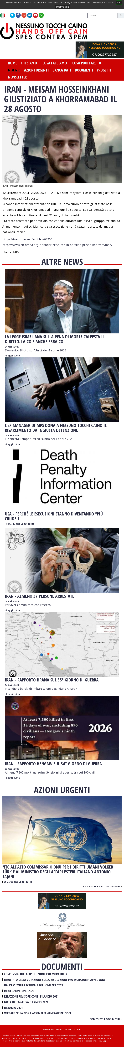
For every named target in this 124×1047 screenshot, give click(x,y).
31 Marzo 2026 (11, 882)
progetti (104, 70)
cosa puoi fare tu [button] (87, 62)
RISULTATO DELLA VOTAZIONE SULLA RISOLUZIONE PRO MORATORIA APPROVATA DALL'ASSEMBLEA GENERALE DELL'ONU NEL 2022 (54, 982)
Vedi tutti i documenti (106, 1019)
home (12, 62)
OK (119, 2)
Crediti (77, 1029)
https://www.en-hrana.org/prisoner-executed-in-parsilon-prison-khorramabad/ (57, 245)
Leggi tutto (13, 355)
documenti (84, 70)
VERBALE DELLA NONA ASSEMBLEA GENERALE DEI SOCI (37, 1013)
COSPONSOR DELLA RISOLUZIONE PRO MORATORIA (35, 974)
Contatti (68, 1029)
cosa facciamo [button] (55, 62)
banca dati (62, 70)
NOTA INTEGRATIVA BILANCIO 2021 (26, 1002)
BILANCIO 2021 (13, 1008)
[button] (4, 15)
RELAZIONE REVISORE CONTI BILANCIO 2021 (31, 996)
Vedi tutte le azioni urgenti (102, 886)
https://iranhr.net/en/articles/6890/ (27, 239)
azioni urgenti (36, 70)
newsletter (17, 77)
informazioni (62, 6)
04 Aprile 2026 (12, 346)
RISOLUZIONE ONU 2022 (19, 991)
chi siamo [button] (30, 62)
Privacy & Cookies (52, 1029)
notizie (14, 70)
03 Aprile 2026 (12, 769)
